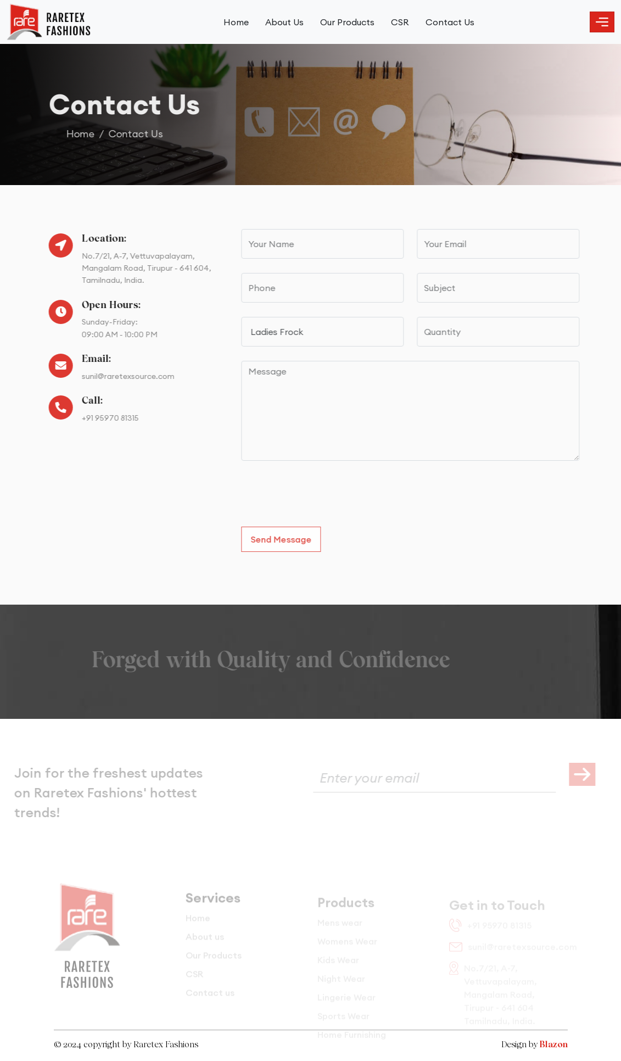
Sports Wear (343, 1020)
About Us (284, 21)
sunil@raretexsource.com (124, 376)
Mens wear (339, 927)
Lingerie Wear (346, 1001)
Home (236, 21)
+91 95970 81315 (106, 418)
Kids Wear (338, 964)
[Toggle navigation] (602, 22)
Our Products (347, 21)
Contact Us (450, 21)
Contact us (210, 999)
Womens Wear (347, 945)
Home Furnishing (351, 1039)
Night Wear (341, 983)
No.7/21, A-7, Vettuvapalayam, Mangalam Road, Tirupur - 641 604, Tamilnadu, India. (143, 268)
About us (205, 943)
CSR (400, 21)
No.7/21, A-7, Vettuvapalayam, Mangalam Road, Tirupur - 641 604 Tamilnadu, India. (493, 997)
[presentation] (329, 496)
